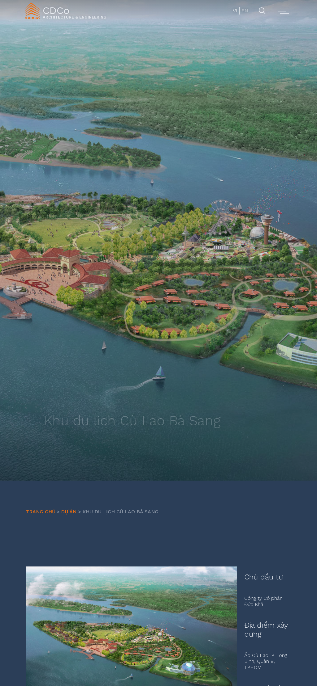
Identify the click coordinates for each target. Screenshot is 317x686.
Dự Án (68, 512)
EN (244, 11)
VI (235, 11)
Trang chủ (40, 512)
